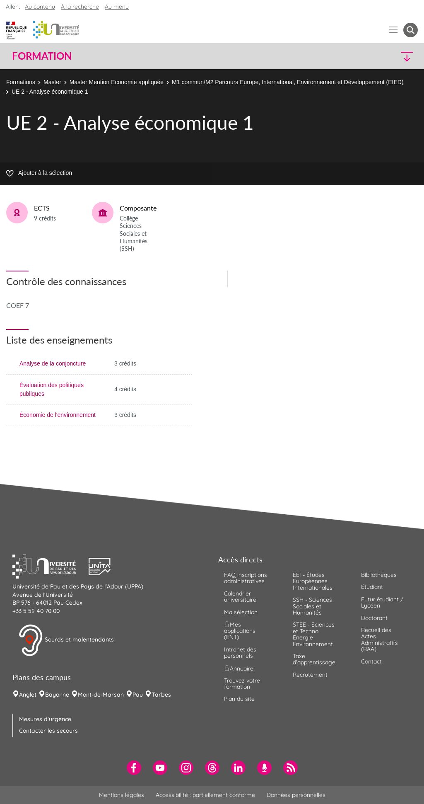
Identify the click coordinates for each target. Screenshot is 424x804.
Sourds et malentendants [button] (66, 640)
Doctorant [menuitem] (374, 618)
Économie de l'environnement (57, 415)
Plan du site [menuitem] (239, 698)
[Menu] (393, 30)
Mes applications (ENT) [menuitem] (239, 631)
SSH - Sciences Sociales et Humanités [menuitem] (312, 606)
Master (52, 82)
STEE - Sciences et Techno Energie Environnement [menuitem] (314, 634)
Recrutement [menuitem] (310, 674)
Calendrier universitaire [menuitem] (240, 596)
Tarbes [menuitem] (161, 694)
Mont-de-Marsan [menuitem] (101, 694)
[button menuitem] (410, 30)
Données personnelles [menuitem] (296, 795)
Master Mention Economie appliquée (117, 82)
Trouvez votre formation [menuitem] (242, 683)
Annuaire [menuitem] (238, 668)
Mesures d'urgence (45, 719)
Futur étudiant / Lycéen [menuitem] (382, 602)
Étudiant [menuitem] (372, 587)
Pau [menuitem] (137, 694)
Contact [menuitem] (371, 661)
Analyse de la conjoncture (52, 363)
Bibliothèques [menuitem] (379, 575)
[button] (368, 56)
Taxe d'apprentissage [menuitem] (314, 659)
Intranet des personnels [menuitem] (240, 652)
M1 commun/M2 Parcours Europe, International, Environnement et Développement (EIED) (288, 82)
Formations (20, 82)
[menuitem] (134, 768)
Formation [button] (42, 56)
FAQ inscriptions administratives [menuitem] (245, 578)
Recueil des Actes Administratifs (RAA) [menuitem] (379, 639)
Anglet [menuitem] (27, 694)
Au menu (117, 6)
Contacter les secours (48, 730)
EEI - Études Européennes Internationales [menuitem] (312, 581)
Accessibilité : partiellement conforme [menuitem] (205, 795)
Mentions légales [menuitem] (121, 795)
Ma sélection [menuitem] (241, 612)
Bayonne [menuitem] (57, 694)
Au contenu (40, 6)
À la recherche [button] (80, 6)
